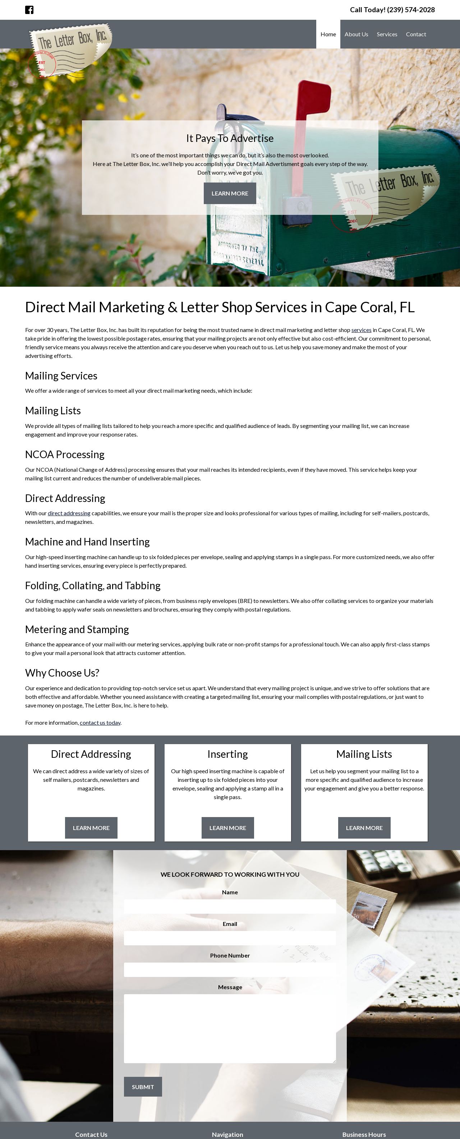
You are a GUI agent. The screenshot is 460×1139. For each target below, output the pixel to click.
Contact (416, 34)
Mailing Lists (364, 754)
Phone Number (230, 955)
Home (328, 34)
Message (230, 986)
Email (230, 923)
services (361, 329)
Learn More (230, 193)
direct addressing (69, 512)
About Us (356, 34)
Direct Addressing (91, 754)
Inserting (227, 754)
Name (230, 892)
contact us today (100, 722)
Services (387, 34)
